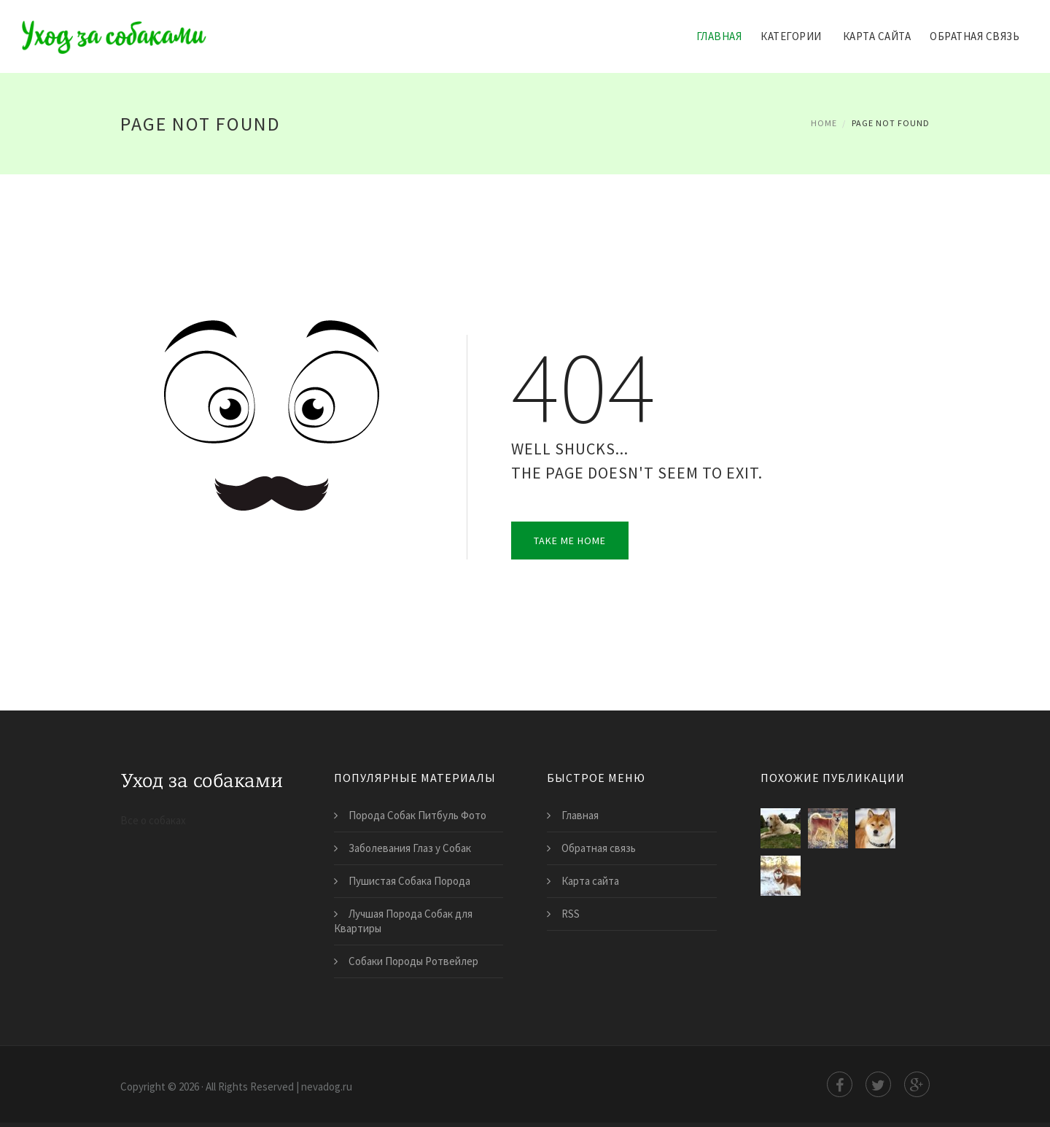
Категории (791, 36)
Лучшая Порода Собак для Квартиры (403, 921)
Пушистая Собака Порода (409, 881)
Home (824, 122)
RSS (570, 914)
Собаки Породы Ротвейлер (413, 961)
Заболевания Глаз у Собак (410, 848)
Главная (719, 36)
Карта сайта (877, 36)
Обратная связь (974, 36)
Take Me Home (570, 540)
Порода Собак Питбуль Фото (417, 815)
